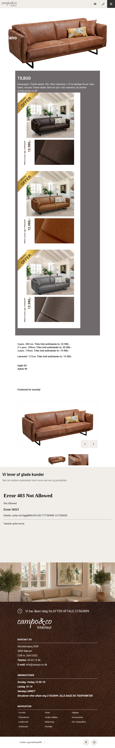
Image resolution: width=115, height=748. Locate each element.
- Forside (21, 712)
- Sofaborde (23, 726)
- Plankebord (23, 717)
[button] (111, 4)
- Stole (47, 712)
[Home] (45, 4)
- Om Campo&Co (78, 722)
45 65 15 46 (33, 660)
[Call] (103, 4)
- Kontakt (48, 726)
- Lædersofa (23, 722)
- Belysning (49, 722)
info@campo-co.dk (36, 664)
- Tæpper (75, 712)
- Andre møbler (51, 717)
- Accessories (77, 717)
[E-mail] (95, 4)
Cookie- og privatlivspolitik (31, 742)
